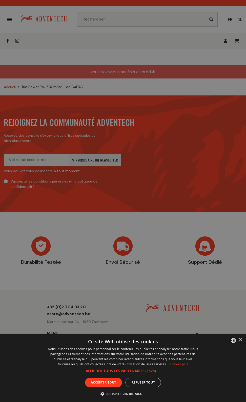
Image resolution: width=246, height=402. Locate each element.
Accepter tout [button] (103, 382)
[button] (123, 371)
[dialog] (123, 201)
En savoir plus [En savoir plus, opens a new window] (178, 364)
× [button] (240, 340)
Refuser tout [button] (143, 382)
